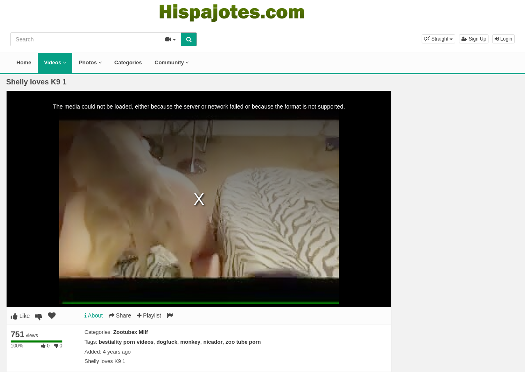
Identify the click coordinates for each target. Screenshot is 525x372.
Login (503, 39)
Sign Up (473, 39)
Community (172, 62)
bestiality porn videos (126, 342)
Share (120, 315)
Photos (90, 62)
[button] (438, 38)
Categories (128, 62)
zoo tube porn (243, 342)
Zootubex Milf (130, 332)
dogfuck (167, 342)
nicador (213, 342)
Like (20, 316)
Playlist (149, 315)
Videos (55, 62)
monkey (190, 342)
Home (23, 62)
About (93, 315)
